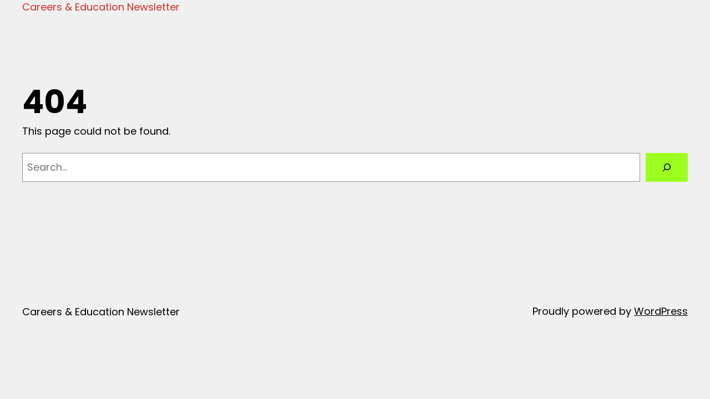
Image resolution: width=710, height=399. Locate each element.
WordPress (661, 311)
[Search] (667, 167)
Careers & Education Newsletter (101, 7)
